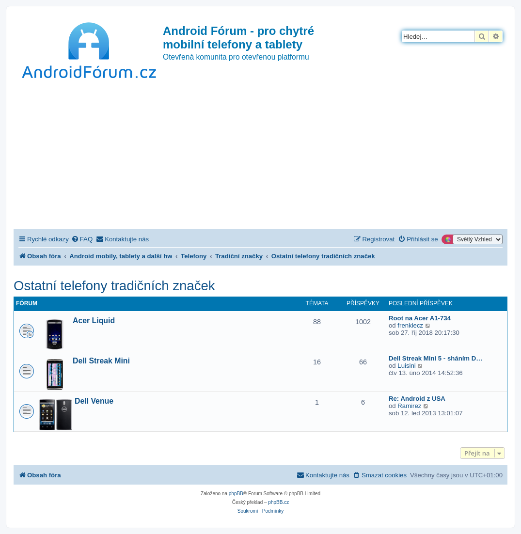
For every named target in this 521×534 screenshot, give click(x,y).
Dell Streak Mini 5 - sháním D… (435, 358)
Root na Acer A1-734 (420, 318)
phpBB (236, 493)
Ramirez (409, 405)
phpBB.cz (278, 502)
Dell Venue (94, 401)
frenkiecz (410, 325)
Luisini (406, 365)
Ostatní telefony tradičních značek (114, 285)
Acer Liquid (94, 320)
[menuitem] (82, 239)
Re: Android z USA (417, 398)
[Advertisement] (260, 156)
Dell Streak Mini (101, 361)
